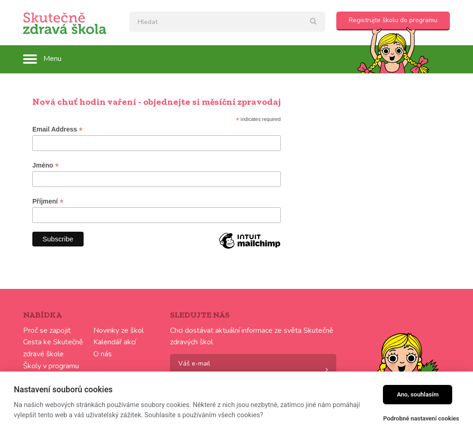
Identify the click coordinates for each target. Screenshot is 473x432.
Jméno (45, 165)
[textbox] (227, 22)
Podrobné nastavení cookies (421, 418)
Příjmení (47, 201)
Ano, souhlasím (418, 394)
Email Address (57, 129)
